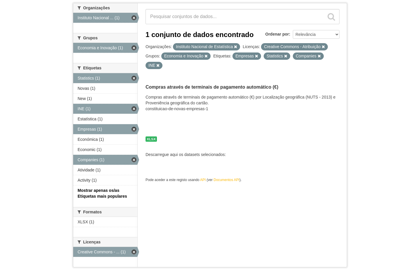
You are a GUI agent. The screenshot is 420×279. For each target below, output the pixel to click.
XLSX (151, 139)
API (203, 180)
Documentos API (226, 180)
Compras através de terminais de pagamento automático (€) (212, 87)
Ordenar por (277, 34)
